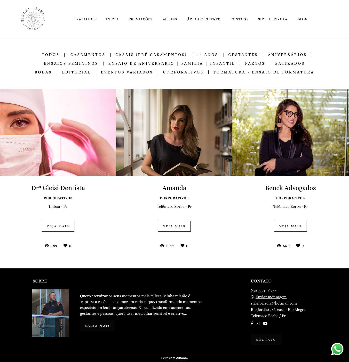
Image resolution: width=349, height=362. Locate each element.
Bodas (43, 72)
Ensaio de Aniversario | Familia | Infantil (171, 63)
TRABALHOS (85, 19)
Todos (51, 55)
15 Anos (207, 55)
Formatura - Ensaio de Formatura (264, 72)
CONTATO (239, 19)
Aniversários (287, 55)
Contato (266, 339)
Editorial (76, 72)
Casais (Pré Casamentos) (151, 55)
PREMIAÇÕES (141, 19)
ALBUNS (170, 19)
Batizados (290, 63)
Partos (255, 63)
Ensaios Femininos (71, 63)
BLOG (303, 19)
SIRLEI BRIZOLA (272, 19)
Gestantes (243, 55)
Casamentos (87, 55)
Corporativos (183, 72)
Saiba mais (97, 325)
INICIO (112, 19)
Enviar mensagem (271, 297)
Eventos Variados (127, 72)
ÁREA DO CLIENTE (203, 19)
